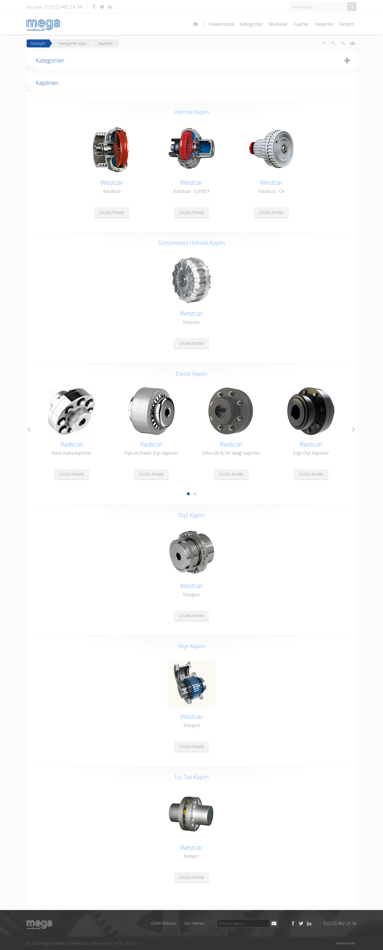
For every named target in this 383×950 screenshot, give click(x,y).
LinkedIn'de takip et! (110, 7)
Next (353, 430)
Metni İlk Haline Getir (343, 43)
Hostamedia (345, 943)
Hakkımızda (221, 24)
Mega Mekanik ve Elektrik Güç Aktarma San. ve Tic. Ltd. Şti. (39, 924)
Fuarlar (301, 24)
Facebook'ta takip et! (94, 7)
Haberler (324, 24)
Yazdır (352, 43)
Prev (29, 430)
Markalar (278, 24)
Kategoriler (251, 24)
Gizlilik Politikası (164, 923)
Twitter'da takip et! (102, 7)
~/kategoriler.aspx (71, 43)
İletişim (347, 24)
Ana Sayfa (195, 24)
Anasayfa (38, 43)
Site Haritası (194, 923)
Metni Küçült (324, 43)
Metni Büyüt (334, 43)
